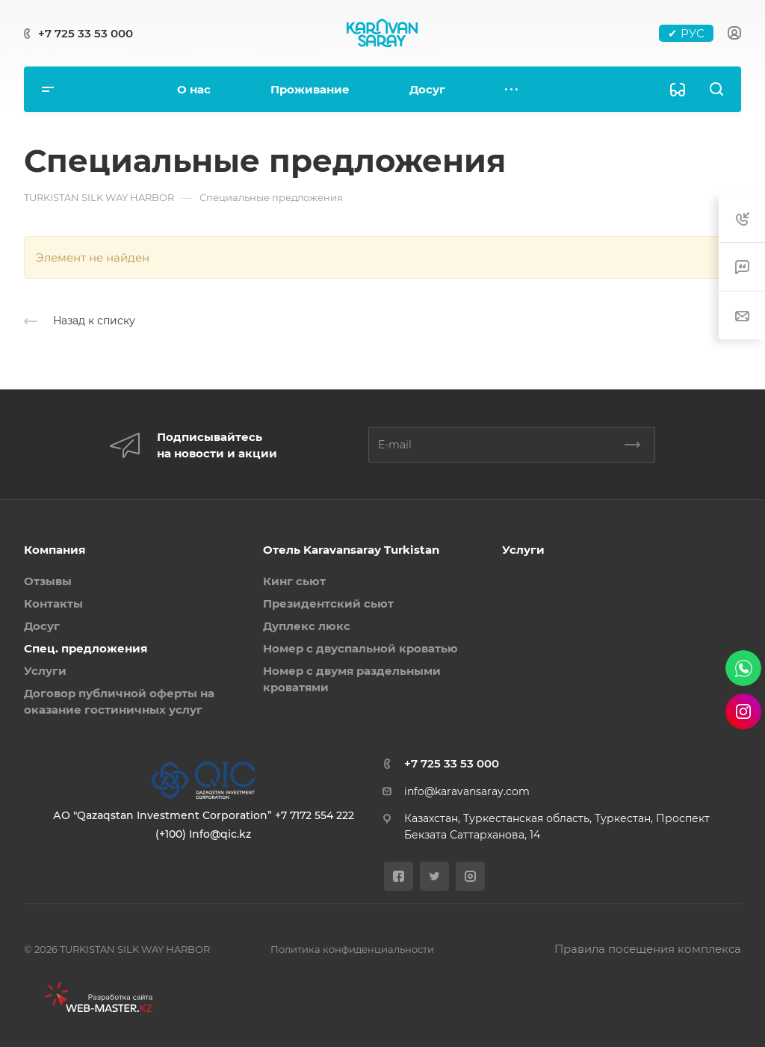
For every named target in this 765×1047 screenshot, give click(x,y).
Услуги (45, 671)
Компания (54, 550)
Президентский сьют (328, 603)
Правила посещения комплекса (647, 949)
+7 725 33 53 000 (85, 33)
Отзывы (48, 581)
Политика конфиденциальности (352, 949)
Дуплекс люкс (306, 626)
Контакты (53, 603)
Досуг (42, 626)
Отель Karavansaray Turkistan (351, 550)
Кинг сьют (294, 581)
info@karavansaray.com (467, 791)
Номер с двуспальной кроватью (360, 648)
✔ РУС (686, 33)
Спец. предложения (85, 648)
